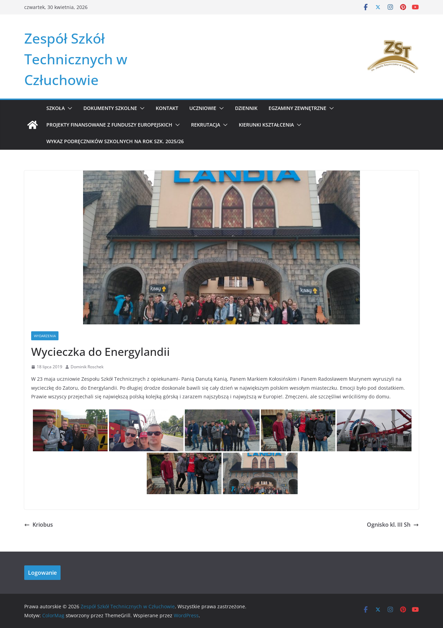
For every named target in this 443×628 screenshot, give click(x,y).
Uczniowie (202, 108)
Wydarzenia (45, 335)
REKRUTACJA (205, 124)
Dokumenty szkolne (110, 108)
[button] (68, 108)
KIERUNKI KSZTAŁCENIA (266, 124)
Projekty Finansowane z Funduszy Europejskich (109, 124)
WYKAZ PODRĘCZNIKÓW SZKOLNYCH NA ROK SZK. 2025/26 (115, 141)
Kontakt (167, 108)
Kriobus (38, 524)
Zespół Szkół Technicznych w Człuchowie (75, 59)
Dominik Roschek (87, 367)
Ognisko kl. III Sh (393, 524)
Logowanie (42, 572)
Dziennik (246, 108)
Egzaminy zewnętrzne (297, 108)
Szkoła (55, 108)
